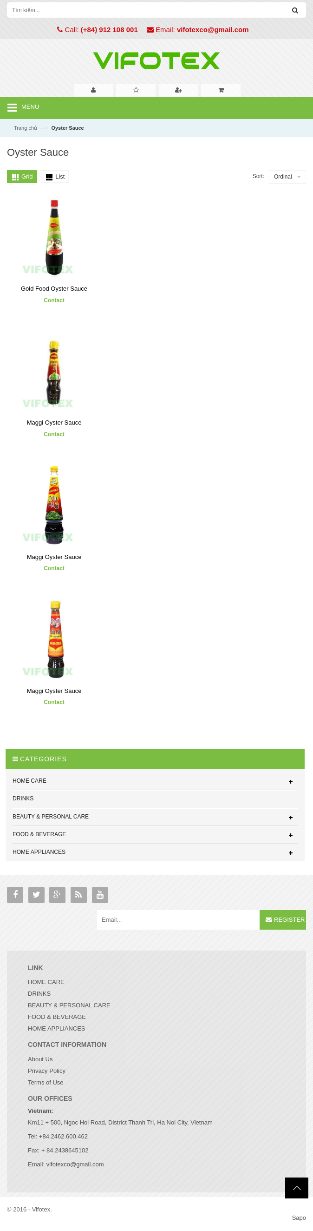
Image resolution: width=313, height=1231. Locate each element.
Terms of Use (46, 1082)
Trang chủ (25, 128)
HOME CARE (46, 981)
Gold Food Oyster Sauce (54, 289)
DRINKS (39, 993)
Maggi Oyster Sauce (54, 422)
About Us (40, 1059)
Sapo (299, 1217)
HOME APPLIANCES (56, 1028)
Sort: (258, 176)
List (60, 176)
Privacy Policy (46, 1070)
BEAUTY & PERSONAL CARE (69, 1005)
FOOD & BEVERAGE (57, 1016)
